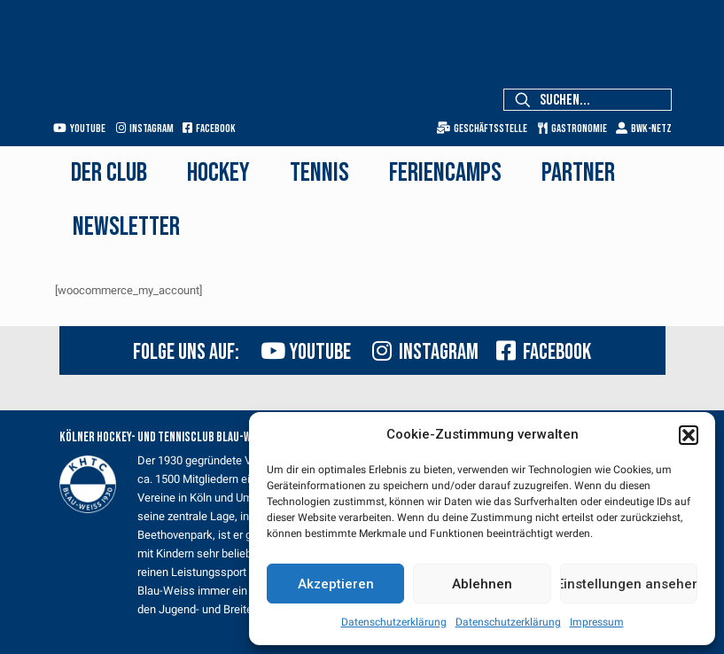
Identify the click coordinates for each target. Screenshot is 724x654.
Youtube (79, 128)
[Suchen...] (587, 100)
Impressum (597, 622)
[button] (688, 435)
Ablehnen (482, 584)
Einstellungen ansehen (628, 584)
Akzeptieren (336, 584)
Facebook (209, 128)
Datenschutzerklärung (394, 622)
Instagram (145, 128)
